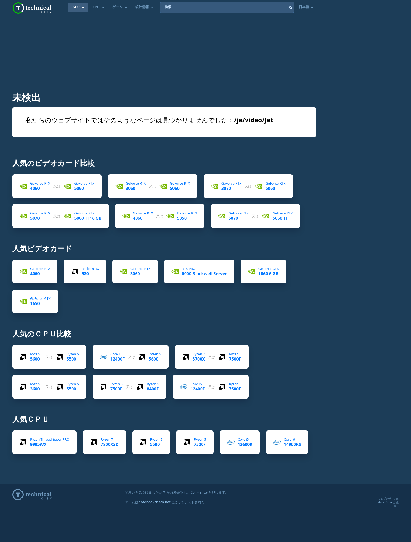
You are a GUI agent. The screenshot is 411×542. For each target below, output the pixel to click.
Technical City (32, 8)
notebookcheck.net (154, 502)
